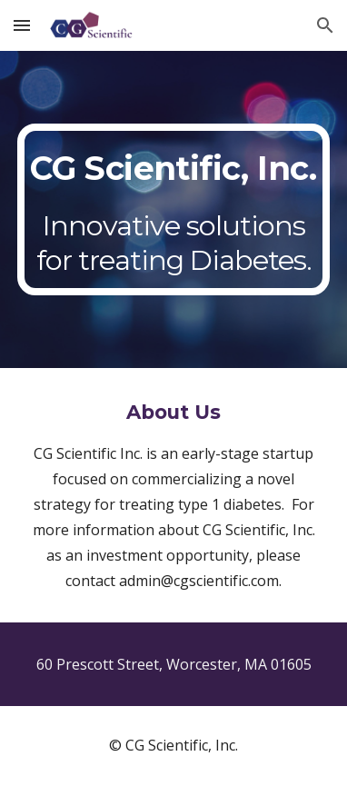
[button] (22, 25)
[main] (173, 209)
